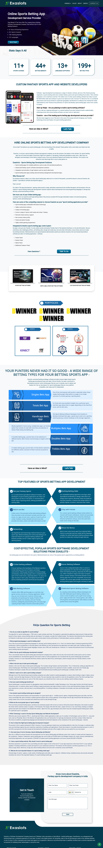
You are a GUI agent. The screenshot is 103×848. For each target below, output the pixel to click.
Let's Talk (67, 129)
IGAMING (68, 3)
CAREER (85, 3)
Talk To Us (63, 251)
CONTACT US (94, 3)
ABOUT (80, 3)
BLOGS (74, 3)
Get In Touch (13, 42)
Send (67, 814)
